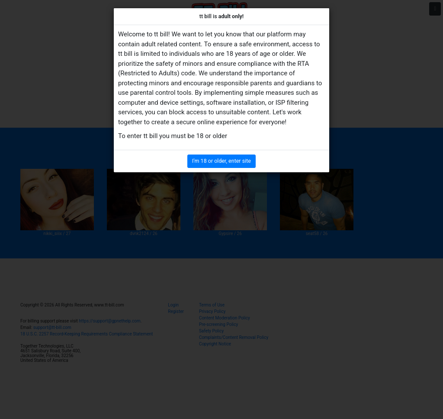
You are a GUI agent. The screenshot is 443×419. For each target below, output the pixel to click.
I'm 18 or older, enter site (221, 161)
